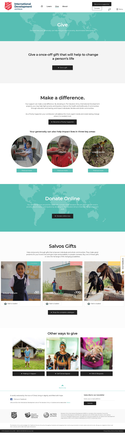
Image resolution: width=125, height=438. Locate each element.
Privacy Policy (107, 431)
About (65, 6)
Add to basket (12, 304)
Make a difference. (62, 98)
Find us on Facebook (20, 399)
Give (57, 6)
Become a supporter (101, 4)
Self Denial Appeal (63, 374)
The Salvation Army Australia (17, 415)
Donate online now (63, 216)
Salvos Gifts (62, 246)
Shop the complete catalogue (63, 312)
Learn (49, 6)
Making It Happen (29, 374)
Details (68, 402)
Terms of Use (114, 431)
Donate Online (62, 198)
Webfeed (121, 431)
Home (42, 6)
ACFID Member (50, 415)
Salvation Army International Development (19, 6)
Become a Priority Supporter (63, 122)
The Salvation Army (8, 431)
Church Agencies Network (31, 415)
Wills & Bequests (97, 374)
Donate (97, 8)
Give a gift (63, 68)
